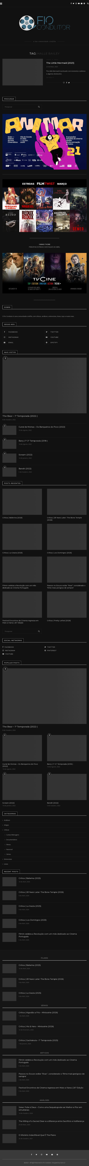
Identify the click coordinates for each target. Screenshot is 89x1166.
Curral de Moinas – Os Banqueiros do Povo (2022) (42, 427)
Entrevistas (8, 859)
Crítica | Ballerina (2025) (12, 518)
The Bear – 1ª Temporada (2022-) (20, 416)
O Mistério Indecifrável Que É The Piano (37, 1135)
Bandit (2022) (25, 469)
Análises (7, 820)
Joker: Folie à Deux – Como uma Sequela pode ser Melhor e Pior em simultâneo (50, 1108)
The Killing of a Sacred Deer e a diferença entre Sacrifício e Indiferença (51, 1121)
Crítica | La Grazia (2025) (12, 553)
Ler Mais (50, 77)
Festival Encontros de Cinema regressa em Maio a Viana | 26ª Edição (20, 622)
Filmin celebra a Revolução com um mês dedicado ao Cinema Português (19, 586)
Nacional (9, 849)
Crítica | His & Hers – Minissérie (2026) (36, 1026)
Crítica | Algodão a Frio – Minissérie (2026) (38, 1012)
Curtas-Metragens (12, 835)
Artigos (6, 825)
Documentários (11, 840)
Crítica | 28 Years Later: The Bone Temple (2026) (64, 519)
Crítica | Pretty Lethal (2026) (59, 621)
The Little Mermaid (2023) (60, 63)
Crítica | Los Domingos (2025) (59, 553)
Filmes (56, 59)
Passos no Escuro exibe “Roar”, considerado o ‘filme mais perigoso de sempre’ (66, 586)
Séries (8, 854)
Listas (6, 864)
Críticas (48, 59)
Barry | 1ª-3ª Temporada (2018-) (33, 441)
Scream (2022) (25, 455)
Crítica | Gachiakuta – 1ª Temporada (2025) (38, 1040)
